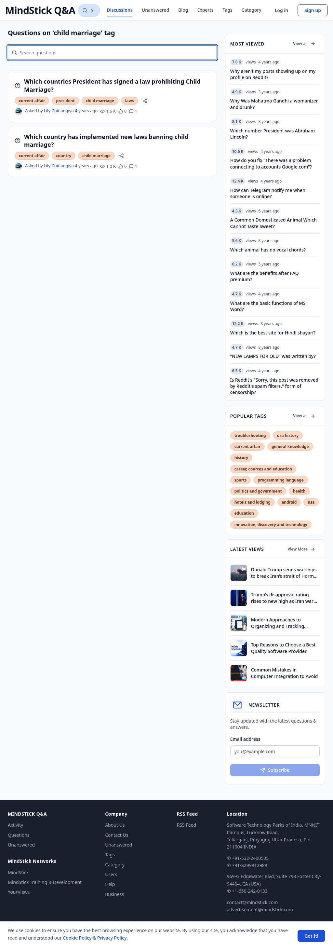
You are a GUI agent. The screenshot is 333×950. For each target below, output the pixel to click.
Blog (183, 10)
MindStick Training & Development (45, 882)
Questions (19, 835)
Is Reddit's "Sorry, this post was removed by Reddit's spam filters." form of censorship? (274, 386)
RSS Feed (186, 825)
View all (304, 43)
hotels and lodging (252, 502)
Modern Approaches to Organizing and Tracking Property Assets (277, 623)
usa (311, 502)
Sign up (312, 10)
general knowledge (290, 446)
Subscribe (274, 770)
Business (114, 894)
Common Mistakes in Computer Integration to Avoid (284, 673)
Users (111, 874)
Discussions (119, 10)
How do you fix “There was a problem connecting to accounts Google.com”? (271, 163)
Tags (228, 10)
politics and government (258, 491)
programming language (280, 480)
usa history (288, 435)
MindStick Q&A (40, 10)
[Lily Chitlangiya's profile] (18, 111)
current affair (32, 100)
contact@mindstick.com (252, 902)
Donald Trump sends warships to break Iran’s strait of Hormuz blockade (285, 572)
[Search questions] (89, 10)
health (299, 491)
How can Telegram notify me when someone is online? (267, 193)
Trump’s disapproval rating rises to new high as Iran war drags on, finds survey (282, 597)
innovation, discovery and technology (270, 524)
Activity (15, 825)
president (65, 100)
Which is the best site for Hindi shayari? (272, 333)
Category (251, 10)
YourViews (19, 892)
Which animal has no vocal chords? (268, 250)
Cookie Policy (77, 938)
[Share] (145, 101)
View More (301, 549)
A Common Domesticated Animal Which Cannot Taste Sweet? (273, 223)
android (289, 502)
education (244, 513)
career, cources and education (263, 469)
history (241, 457)
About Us (115, 825)
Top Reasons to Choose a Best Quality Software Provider (283, 648)
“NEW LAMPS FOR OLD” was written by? (273, 356)
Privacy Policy (112, 938)
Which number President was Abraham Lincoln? (272, 134)
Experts (205, 10)
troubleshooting (250, 435)
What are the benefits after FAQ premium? (264, 276)
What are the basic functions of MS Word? (268, 306)
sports (240, 480)
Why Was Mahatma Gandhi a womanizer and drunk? (274, 104)
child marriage (100, 100)
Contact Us (116, 835)
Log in (281, 10)
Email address (245, 739)
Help (110, 884)
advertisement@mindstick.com (260, 909)
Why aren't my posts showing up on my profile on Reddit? (273, 74)
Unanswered (155, 10)
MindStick (18, 872)
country (63, 155)
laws (129, 100)
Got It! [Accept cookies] (311, 936)
